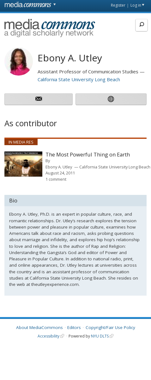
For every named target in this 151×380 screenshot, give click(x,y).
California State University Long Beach (79, 79)
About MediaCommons (39, 327)
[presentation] (23, 164)
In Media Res (21, 142)
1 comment (55, 179)
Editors (74, 327)
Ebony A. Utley (58, 167)
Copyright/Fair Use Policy (110, 327)
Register (118, 5)
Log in (135, 5)
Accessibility (48, 336)
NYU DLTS (100, 336)
